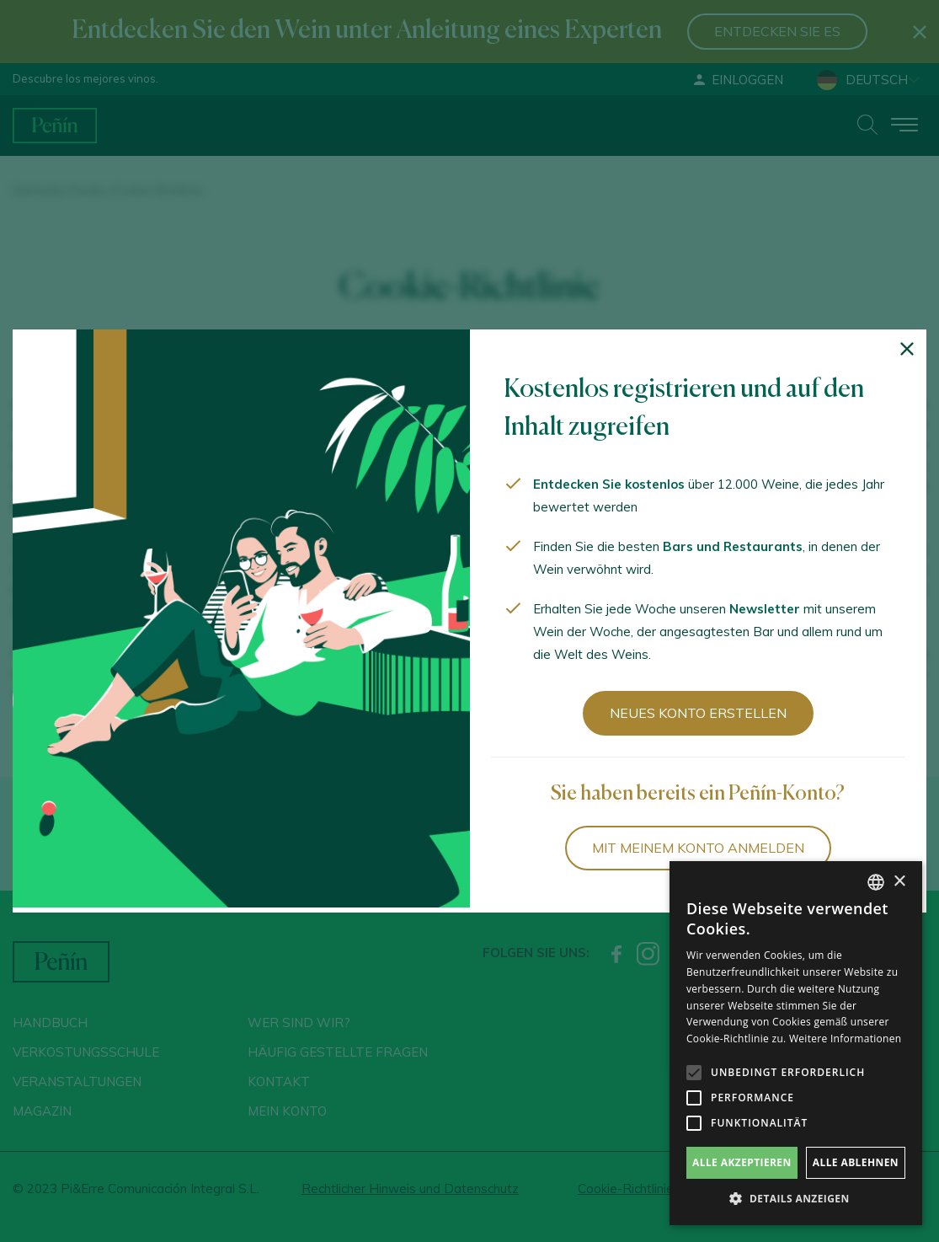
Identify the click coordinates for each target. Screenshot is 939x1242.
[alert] (796, 1043)
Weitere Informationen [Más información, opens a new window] (845, 1038)
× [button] (899, 881)
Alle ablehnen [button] (856, 1162)
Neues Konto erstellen (698, 712)
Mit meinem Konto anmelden (698, 847)
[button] (795, 1199)
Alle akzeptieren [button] (742, 1162)
